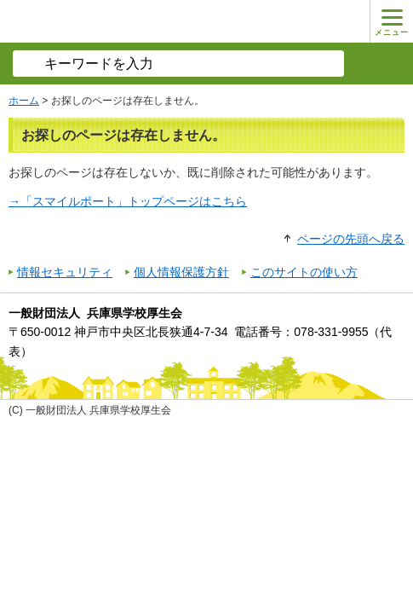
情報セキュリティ (64, 272)
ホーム (24, 101)
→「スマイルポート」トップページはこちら (128, 201)
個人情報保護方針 (181, 272)
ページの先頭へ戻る (350, 239)
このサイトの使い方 (304, 272)
